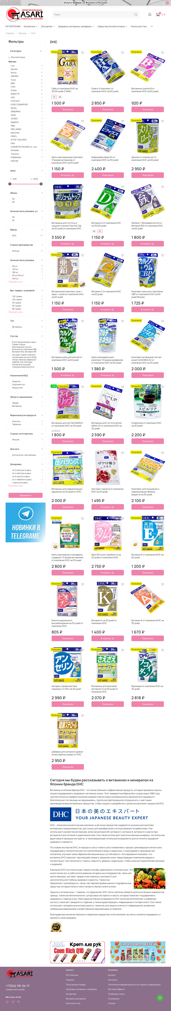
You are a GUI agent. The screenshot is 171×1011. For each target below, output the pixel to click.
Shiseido (15, 150)
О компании (113, 998)
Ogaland (15, 122)
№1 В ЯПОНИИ (13, 26)
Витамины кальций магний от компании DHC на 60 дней (67, 358)
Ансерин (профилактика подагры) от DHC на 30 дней (66, 687)
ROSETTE (15, 94)
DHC (13, 83)
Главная (10, 33)
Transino (15, 154)
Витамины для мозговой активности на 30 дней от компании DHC (104, 689)
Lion (13, 65)
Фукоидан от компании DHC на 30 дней (147, 687)
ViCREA (14, 118)
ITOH (13, 87)
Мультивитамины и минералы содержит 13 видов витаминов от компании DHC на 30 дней (67, 557)
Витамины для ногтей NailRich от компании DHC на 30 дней (67, 424)
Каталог (112, 975)
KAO (13, 97)
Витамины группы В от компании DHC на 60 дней (144, 90)
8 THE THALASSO (19, 139)
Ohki (13, 143)
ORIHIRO (14, 76)
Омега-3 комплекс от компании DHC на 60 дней (104, 90)
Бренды (23, 33)
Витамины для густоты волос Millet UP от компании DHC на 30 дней (106, 425)
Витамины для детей (76, 998)
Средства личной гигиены (113, 26)
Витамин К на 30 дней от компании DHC (104, 622)
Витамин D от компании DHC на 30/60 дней (106, 224)
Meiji (13, 125)
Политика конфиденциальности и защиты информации (134, 984)
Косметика (31, 26)
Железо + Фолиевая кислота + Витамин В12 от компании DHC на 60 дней (147, 225)
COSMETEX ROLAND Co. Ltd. (24, 147)
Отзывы (111, 1003)
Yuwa (13, 80)
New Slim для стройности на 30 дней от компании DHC (106, 556)
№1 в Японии (72, 975)
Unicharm (15, 101)
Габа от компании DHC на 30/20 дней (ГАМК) (65, 90)
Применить (26, 495)
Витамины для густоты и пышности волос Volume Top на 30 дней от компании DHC (66, 225)
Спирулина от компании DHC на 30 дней (146, 424)
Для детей (48, 26)
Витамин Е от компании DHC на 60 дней (147, 556)
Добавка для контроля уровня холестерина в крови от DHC (67, 753)
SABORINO (15, 111)
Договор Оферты (116, 989)
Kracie (13, 90)
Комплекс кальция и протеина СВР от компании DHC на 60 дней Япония (147, 294)
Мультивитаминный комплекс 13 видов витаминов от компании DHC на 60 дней (67, 160)
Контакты (112, 979)
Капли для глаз (139, 26)
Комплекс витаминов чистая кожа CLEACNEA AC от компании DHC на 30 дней (146, 360)
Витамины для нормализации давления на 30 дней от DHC (67, 490)
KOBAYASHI (16, 157)
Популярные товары (76, 984)
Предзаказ (67, 109)
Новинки (70, 979)
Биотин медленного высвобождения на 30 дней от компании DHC (67, 623)
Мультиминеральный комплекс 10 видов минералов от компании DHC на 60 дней (107, 360)
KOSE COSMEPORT (19, 104)
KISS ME (14, 161)
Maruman (15, 132)
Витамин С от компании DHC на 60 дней (106, 293)
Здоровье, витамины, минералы (76, 26)
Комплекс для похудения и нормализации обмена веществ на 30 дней (145, 491)
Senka (13, 108)
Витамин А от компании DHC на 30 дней (147, 622)
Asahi (13, 115)
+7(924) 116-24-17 (18, 986)
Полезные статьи (116, 994)
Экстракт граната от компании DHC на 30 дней (107, 490)
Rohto (14, 72)
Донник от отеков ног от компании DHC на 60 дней (144, 158)
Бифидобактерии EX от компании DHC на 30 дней (104, 158)
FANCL (14, 136)
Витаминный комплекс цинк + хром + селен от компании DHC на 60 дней (68, 294)
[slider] (10, 184)
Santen (14, 69)
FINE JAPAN (16, 129)
